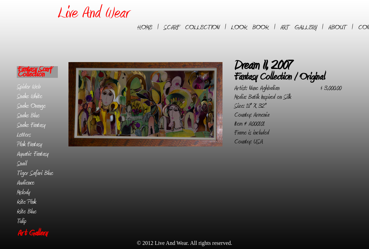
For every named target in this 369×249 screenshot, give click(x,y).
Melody (23, 192)
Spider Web (28, 87)
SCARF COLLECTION (191, 27)
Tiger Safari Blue (35, 173)
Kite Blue (26, 212)
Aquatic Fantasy (33, 154)
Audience (25, 183)
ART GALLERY (298, 27)
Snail (22, 163)
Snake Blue (28, 115)
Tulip (21, 221)
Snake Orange (31, 106)
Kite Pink (26, 202)
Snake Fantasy (31, 125)
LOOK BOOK (250, 27)
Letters (24, 135)
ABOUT (337, 27)
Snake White (29, 96)
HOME (144, 27)
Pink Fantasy (29, 144)
